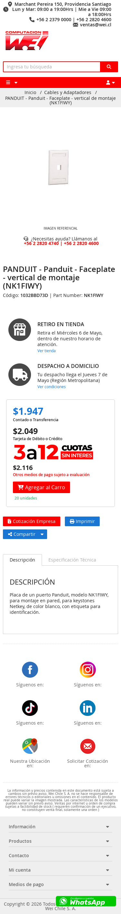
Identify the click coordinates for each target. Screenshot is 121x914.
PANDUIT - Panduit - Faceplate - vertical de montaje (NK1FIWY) (60, 100)
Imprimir (82, 521)
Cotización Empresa (31, 521)
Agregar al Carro (41, 487)
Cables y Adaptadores (67, 92)
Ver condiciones (51, 386)
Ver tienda (46, 350)
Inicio (30, 92)
